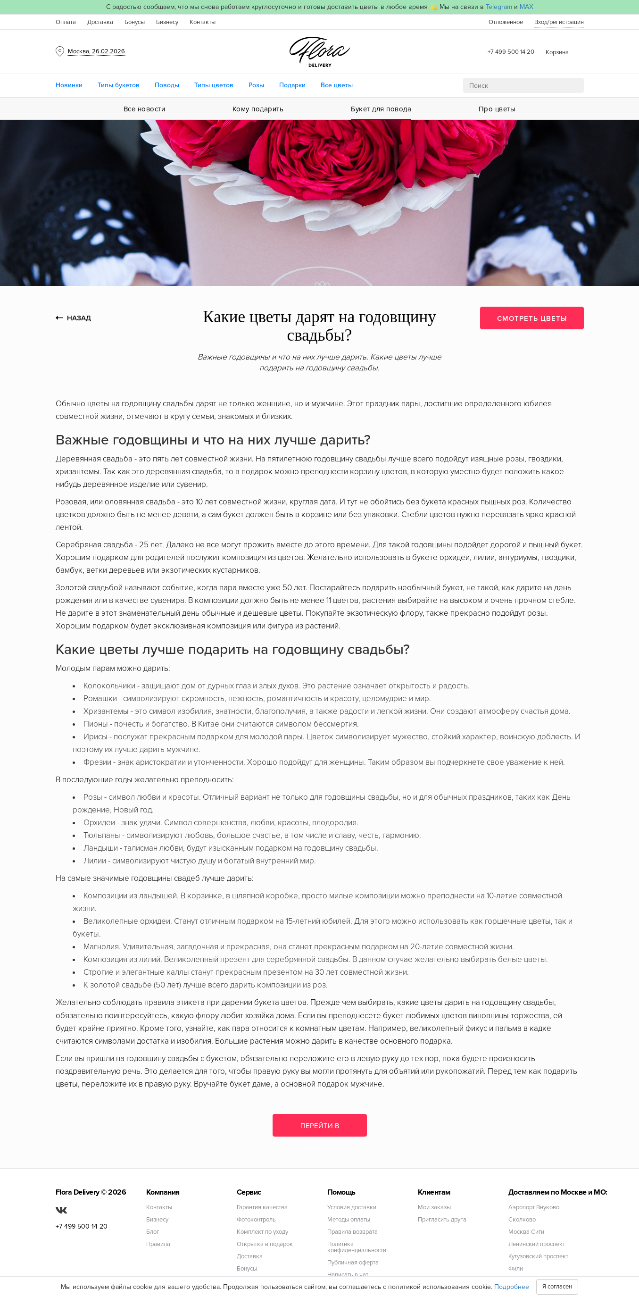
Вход (559, 22)
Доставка (100, 22)
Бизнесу (167, 22)
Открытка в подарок (265, 1244)
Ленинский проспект (536, 1244)
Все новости (145, 109)
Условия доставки (351, 1208)
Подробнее (511, 1287)
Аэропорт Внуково (533, 1208)
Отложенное (506, 22)
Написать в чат (347, 1275)
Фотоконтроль (256, 1220)
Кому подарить (258, 109)
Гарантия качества (262, 1208)
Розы (256, 85)
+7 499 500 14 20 (511, 52)
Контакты (203, 22)
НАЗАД (73, 318)
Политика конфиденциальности (356, 1247)
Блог (152, 1232)
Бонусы (134, 22)
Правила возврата (352, 1232)
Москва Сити (526, 1232)
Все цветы (337, 85)
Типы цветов (213, 85)
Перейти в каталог (319, 1129)
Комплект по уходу (262, 1232)
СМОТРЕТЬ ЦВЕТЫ (532, 321)
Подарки (292, 85)
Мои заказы (434, 1208)
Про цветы (497, 109)
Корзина (557, 52)
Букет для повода (381, 109)
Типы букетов (119, 85)
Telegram (499, 7)
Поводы (167, 85)
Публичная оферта (353, 1263)
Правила (158, 1244)
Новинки (69, 85)
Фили (515, 1269)
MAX (526, 7)
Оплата (66, 22)
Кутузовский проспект (538, 1257)
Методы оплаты (348, 1220)
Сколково (522, 1220)
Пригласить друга (442, 1220)
